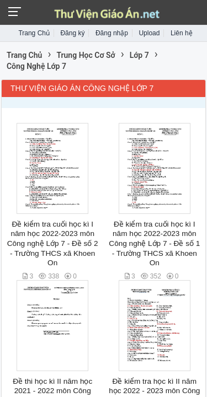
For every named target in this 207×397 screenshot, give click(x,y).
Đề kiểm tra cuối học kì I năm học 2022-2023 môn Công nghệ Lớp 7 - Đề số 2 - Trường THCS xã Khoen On (52, 243)
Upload (149, 33)
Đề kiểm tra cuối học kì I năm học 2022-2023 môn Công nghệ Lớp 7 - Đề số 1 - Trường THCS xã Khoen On (154, 243)
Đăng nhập (111, 33)
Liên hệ (182, 33)
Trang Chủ (34, 33)
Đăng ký (72, 33)
